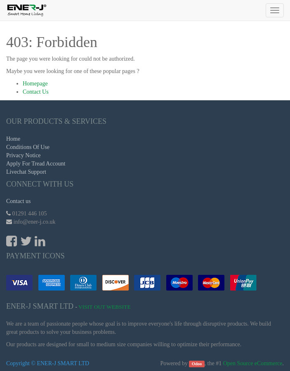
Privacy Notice (23, 155)
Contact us (18, 201)
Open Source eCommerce (253, 363)
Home (13, 139)
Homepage (35, 83)
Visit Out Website (104, 307)
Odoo (197, 364)
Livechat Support (26, 172)
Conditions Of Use (28, 147)
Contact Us (36, 92)
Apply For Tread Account (36, 164)
